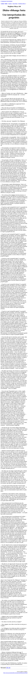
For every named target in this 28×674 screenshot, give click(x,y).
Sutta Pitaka (15, 3)
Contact (2, 3)
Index (6, 3)
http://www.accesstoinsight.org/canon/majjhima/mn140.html (15, 672)
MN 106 (8, 667)
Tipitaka (10, 3)
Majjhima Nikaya (21, 3)
